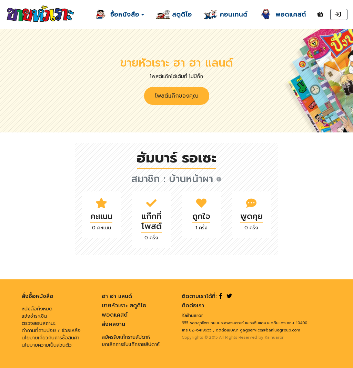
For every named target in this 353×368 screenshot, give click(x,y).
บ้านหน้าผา (195, 178)
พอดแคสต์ (115, 315)
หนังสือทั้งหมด (37, 308)
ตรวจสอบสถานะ (39, 323)
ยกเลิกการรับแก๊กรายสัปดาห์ (131, 344)
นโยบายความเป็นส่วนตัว (47, 345)
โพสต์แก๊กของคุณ (177, 96)
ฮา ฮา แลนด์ (117, 296)
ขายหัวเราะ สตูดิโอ (124, 305)
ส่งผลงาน (113, 324)
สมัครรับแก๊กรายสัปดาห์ (126, 337)
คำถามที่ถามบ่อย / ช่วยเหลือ (51, 330)
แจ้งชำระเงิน (34, 316)
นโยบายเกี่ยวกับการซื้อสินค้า (50, 337)
